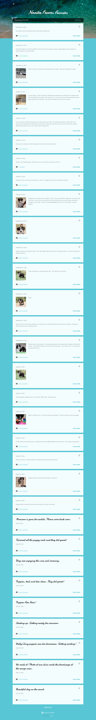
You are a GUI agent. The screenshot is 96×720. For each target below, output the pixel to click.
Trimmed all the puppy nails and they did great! (41, 540)
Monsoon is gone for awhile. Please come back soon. (43, 519)
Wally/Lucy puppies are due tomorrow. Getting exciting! (46, 644)
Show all (78, 20)
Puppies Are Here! (26, 602)
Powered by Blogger (47, 712)
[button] (79, 27)
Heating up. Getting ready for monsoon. (37, 623)
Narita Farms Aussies (48, 12)
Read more (76, 36)
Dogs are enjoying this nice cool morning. (38, 561)
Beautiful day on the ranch (30, 689)
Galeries (51, 715)
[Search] (82, 4)
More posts (48, 707)
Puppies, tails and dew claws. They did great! (40, 581)
